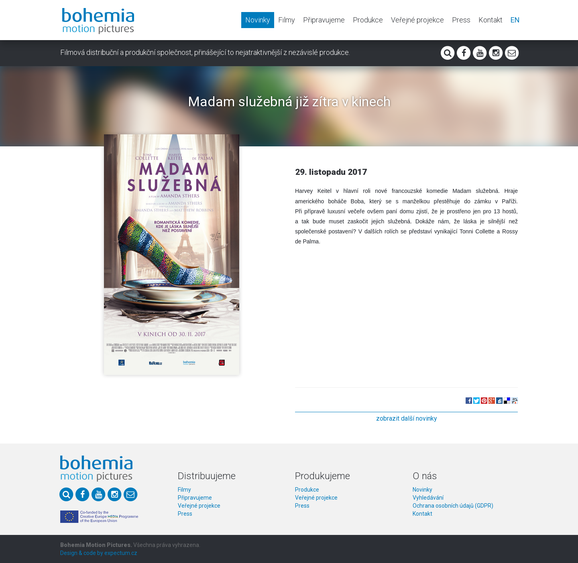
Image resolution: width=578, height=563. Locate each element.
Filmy (286, 20)
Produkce (368, 20)
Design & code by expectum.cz (98, 553)
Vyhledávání (428, 497)
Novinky (257, 20)
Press (461, 20)
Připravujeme (324, 20)
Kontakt (490, 20)
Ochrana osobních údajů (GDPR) (453, 505)
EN (515, 20)
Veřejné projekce (417, 20)
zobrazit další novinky (406, 418)
